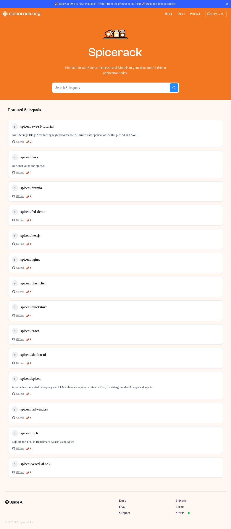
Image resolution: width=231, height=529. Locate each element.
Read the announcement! (161, 3)
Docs (181, 13)
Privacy (181, 500)
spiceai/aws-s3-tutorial (37, 126)
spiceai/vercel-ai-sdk (35, 464)
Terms (180, 506)
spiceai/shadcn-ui (33, 355)
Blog (168, 13)
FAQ (122, 506)
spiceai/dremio (31, 188)
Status (183, 512)
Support (124, 512)
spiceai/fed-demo (33, 212)
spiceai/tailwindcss (34, 409)
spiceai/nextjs (30, 235)
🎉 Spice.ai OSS (65, 3)
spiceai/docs (29, 157)
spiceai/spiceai (31, 378)
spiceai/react (30, 331)
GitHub (18, 141)
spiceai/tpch (29, 433)
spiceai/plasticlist (33, 283)
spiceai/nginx (30, 259)
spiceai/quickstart (34, 307)
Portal (195, 13)
